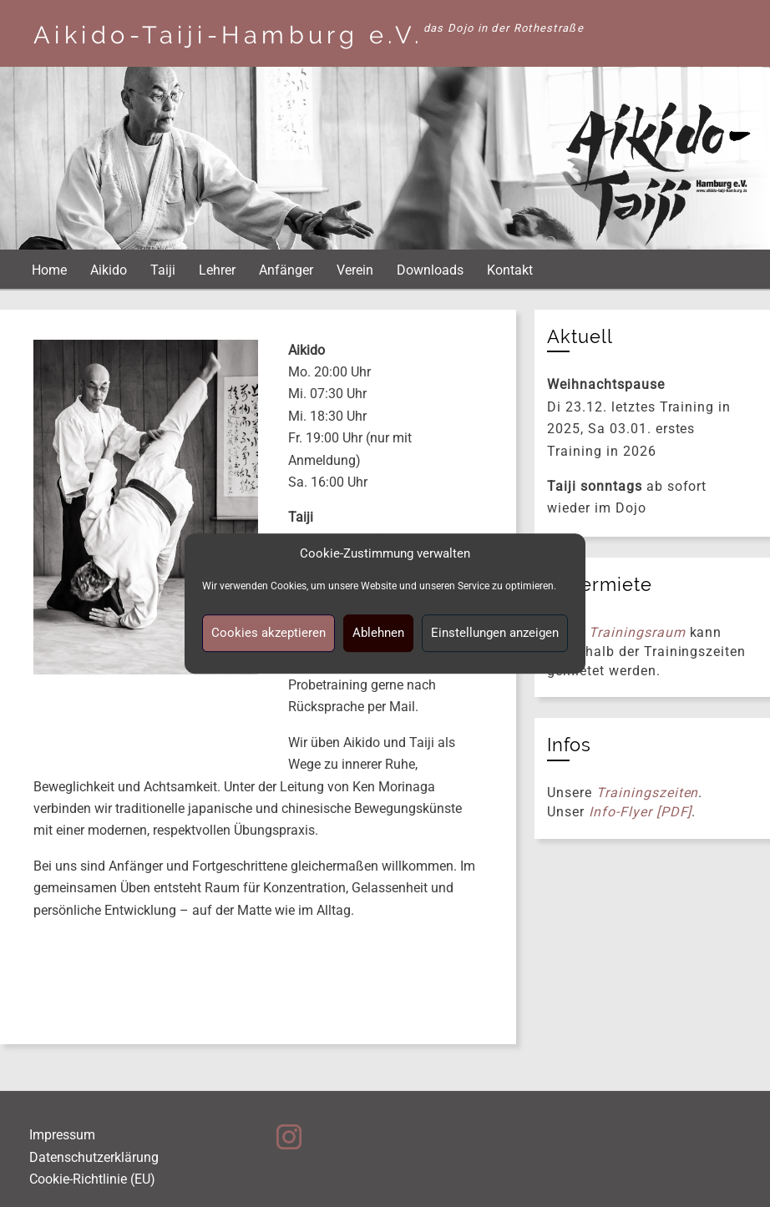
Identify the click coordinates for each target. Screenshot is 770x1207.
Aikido (108, 270)
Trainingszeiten (647, 792)
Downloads (430, 270)
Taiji (162, 270)
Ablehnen (378, 632)
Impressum (62, 1135)
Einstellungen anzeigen (495, 632)
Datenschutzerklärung (94, 1157)
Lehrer (217, 270)
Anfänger (286, 270)
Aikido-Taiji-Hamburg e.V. (228, 35)
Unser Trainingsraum (616, 632)
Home (49, 270)
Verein (355, 270)
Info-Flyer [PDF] (640, 812)
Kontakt (510, 270)
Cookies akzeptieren (268, 632)
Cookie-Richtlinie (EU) (92, 1179)
